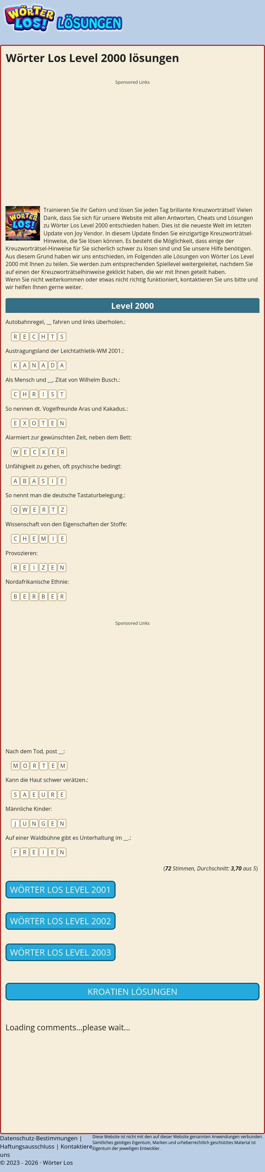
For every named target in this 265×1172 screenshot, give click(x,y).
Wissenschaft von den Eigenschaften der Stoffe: (66, 524)
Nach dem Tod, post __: (35, 751)
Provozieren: (22, 553)
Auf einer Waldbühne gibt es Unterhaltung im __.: (68, 838)
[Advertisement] (132, 136)
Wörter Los (58, 1162)
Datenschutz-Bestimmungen (39, 1138)
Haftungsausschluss (27, 1146)
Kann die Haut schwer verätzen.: (47, 780)
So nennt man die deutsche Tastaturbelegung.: (65, 495)
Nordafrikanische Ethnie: (37, 581)
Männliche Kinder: (29, 809)
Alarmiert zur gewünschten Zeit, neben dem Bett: (69, 437)
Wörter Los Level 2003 (60, 952)
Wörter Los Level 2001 (60, 889)
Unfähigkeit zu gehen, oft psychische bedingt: (64, 466)
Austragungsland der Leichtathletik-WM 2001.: (65, 351)
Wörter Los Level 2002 (60, 921)
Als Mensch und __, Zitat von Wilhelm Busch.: (63, 380)
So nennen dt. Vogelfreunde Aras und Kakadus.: (67, 408)
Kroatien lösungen (132, 991)
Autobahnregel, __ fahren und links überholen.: (66, 322)
